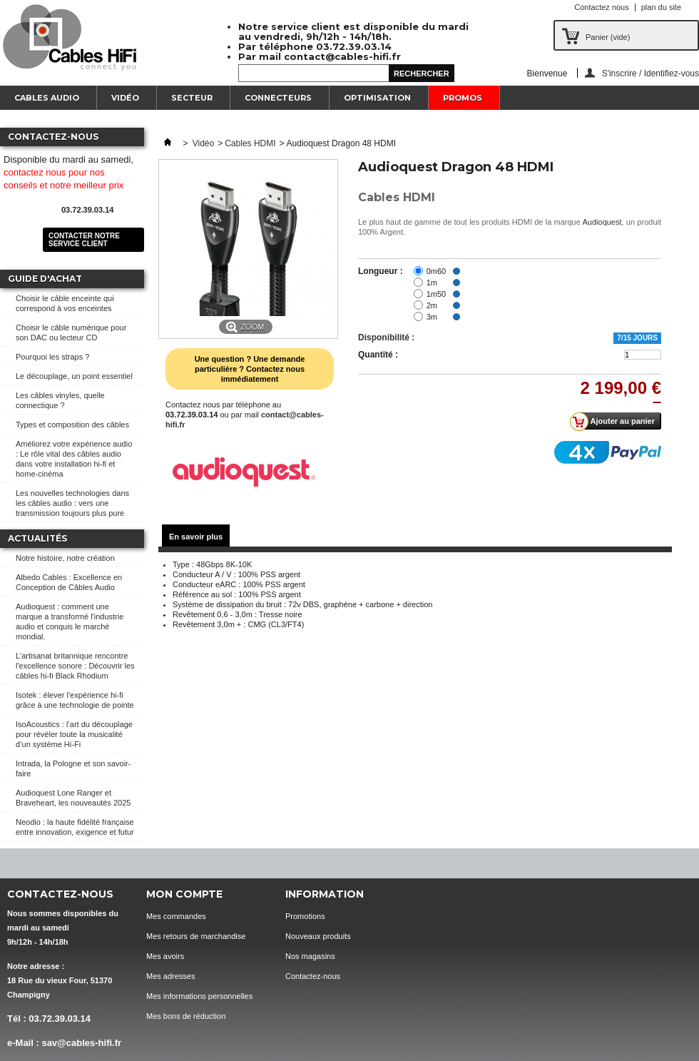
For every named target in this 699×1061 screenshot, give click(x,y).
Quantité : (378, 355)
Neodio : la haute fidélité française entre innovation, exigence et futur (75, 827)
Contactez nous (601, 7)
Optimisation (377, 98)
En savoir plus (196, 536)
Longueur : (380, 271)
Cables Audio (46, 98)
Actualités (37, 538)
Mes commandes (176, 916)
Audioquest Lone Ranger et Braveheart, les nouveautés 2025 (73, 797)
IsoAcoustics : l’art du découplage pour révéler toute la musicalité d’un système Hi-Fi (74, 734)
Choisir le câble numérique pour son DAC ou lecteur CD (71, 332)
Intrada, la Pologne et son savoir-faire (73, 768)
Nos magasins (310, 956)
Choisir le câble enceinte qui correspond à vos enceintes (65, 303)
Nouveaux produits (318, 936)
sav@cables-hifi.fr (81, 1042)
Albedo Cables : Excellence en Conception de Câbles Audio (69, 582)
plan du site (661, 7)
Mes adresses (170, 976)
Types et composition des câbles (72, 424)
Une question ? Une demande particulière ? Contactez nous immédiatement (250, 369)
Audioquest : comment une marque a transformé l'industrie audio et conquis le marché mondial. (69, 621)
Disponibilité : (386, 337)
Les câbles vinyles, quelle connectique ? (60, 400)
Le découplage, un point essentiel (74, 376)
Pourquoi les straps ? (52, 356)
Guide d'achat (45, 278)
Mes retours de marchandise (195, 936)
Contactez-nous (312, 976)
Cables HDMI (250, 143)
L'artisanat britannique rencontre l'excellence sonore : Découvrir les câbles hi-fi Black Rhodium (75, 665)
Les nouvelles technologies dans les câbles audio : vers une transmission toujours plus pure (72, 503)
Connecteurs (278, 98)
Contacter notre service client (84, 240)
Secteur (192, 98)
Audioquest (602, 222)
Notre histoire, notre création (65, 558)
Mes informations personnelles (199, 996)
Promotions (305, 916)
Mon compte (184, 894)
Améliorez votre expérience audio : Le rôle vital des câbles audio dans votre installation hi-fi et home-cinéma (74, 459)
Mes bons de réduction (185, 1016)
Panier (608, 37)
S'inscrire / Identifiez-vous (650, 73)
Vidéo (125, 98)
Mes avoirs (165, 956)
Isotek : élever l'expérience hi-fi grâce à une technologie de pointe (75, 700)
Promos (462, 98)
